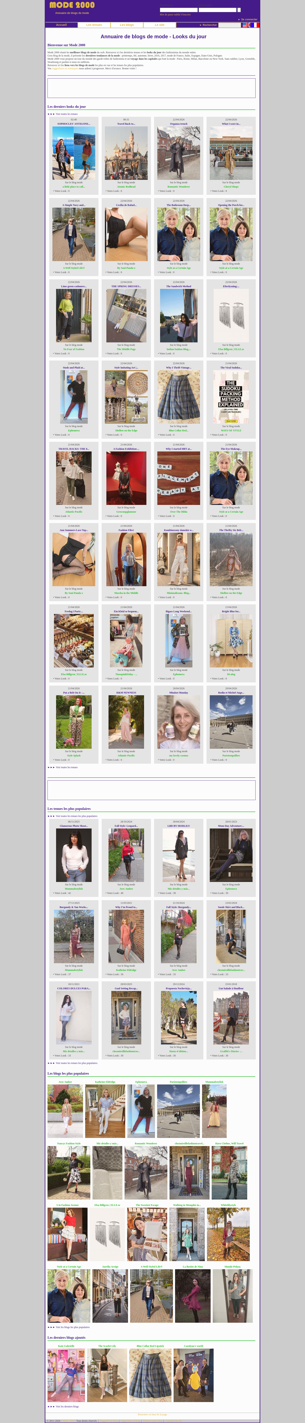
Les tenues (94, 25)
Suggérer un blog (109, 1420)
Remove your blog (152, 1420)
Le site (159, 25)
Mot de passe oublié (170, 14)
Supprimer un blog (130, 1420)
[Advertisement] (151, 88)
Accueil (61, 25)
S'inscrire (186, 14)
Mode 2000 (68, 1420)
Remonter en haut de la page (152, 1414)
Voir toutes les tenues (67, 113)
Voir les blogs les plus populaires (73, 1327)
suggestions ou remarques (65, 68)
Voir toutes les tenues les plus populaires (76, 816)
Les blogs (127, 25)
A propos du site (173, 1420)
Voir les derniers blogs (67, 1406)
